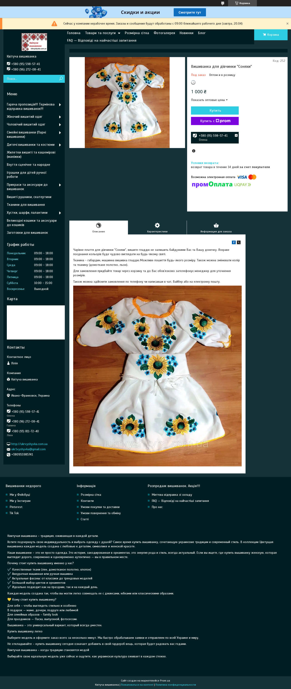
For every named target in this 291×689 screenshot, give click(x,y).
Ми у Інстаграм (20, 501)
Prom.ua (165, 680)
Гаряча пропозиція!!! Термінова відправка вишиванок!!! (31, 106)
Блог (202, 33)
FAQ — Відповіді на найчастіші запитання (101, 40)
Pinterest (16, 507)
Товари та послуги (100, 33)
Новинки (186, 33)
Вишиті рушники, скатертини (29, 197)
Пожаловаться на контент (137, 684)
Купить (215, 110)
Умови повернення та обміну (101, 513)
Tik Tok (14, 513)
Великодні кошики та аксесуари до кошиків (32, 223)
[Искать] (61, 79)
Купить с (215, 121)
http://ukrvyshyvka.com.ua (29, 444)
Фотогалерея (164, 33)
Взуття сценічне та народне (28, 165)
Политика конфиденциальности (176, 684)
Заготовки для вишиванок (27, 233)
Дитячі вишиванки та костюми (31, 145)
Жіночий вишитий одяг (24, 117)
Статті (85, 519)
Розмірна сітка (137, 33)
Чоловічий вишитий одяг (26, 124)
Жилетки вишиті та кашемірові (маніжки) (31, 154)
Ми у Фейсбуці (20, 495)
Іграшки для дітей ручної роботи (26, 175)
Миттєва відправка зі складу (172, 495)
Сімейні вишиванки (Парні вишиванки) (26, 134)
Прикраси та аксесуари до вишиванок (27, 187)
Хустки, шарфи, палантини (27, 213)
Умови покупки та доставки (100, 507)
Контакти (87, 501)
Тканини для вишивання (26, 205)
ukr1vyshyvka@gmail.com (28, 449)
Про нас (157, 507)
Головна (73, 33)
